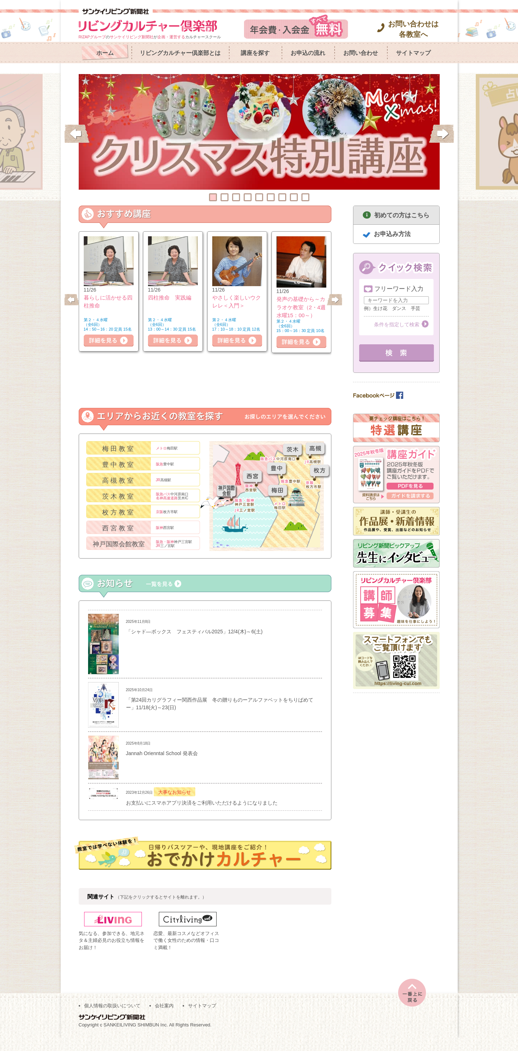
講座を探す (255, 53)
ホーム (105, 53)
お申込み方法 (392, 234)
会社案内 (164, 1019)
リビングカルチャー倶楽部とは (180, 53)
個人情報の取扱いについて (112, 1019)
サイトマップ (413, 53)
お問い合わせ (360, 53)
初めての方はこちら (402, 215)
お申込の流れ (308, 53)
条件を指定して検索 (396, 324)
